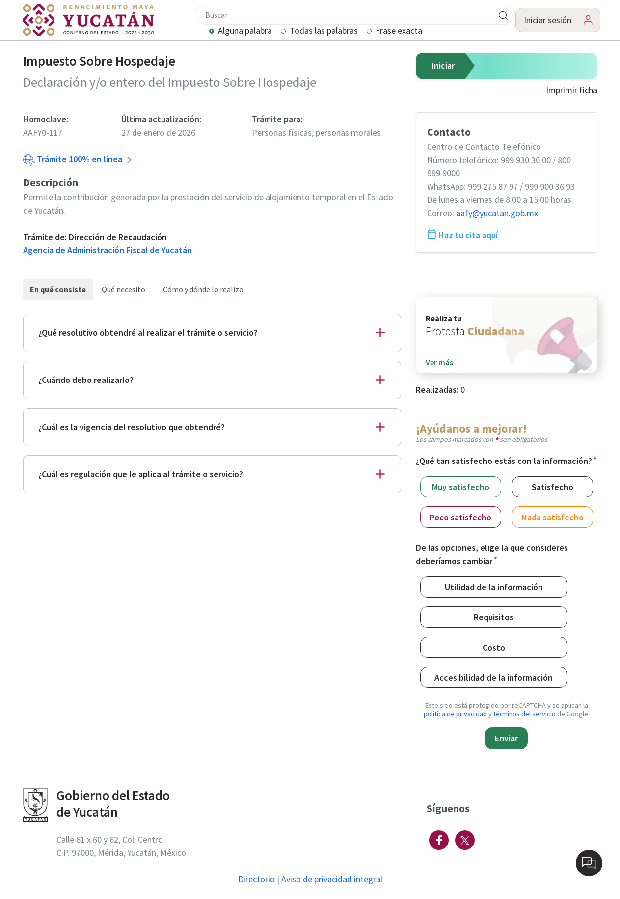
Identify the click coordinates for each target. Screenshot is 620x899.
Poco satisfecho (460, 517)
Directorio (256, 879)
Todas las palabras (324, 31)
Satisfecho (552, 486)
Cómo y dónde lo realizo (203, 289)
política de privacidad (455, 713)
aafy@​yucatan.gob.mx (497, 212)
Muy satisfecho (460, 486)
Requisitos (493, 616)
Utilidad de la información (494, 586)
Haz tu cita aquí (462, 235)
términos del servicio (524, 713)
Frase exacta (399, 31)
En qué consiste (58, 289)
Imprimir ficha (571, 90)
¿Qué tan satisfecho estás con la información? (504, 460)
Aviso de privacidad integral (331, 879)
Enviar (506, 738)
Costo (494, 647)
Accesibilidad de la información (493, 677)
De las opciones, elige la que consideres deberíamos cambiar (492, 554)
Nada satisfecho (552, 517)
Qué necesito (123, 289)
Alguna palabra (245, 31)
